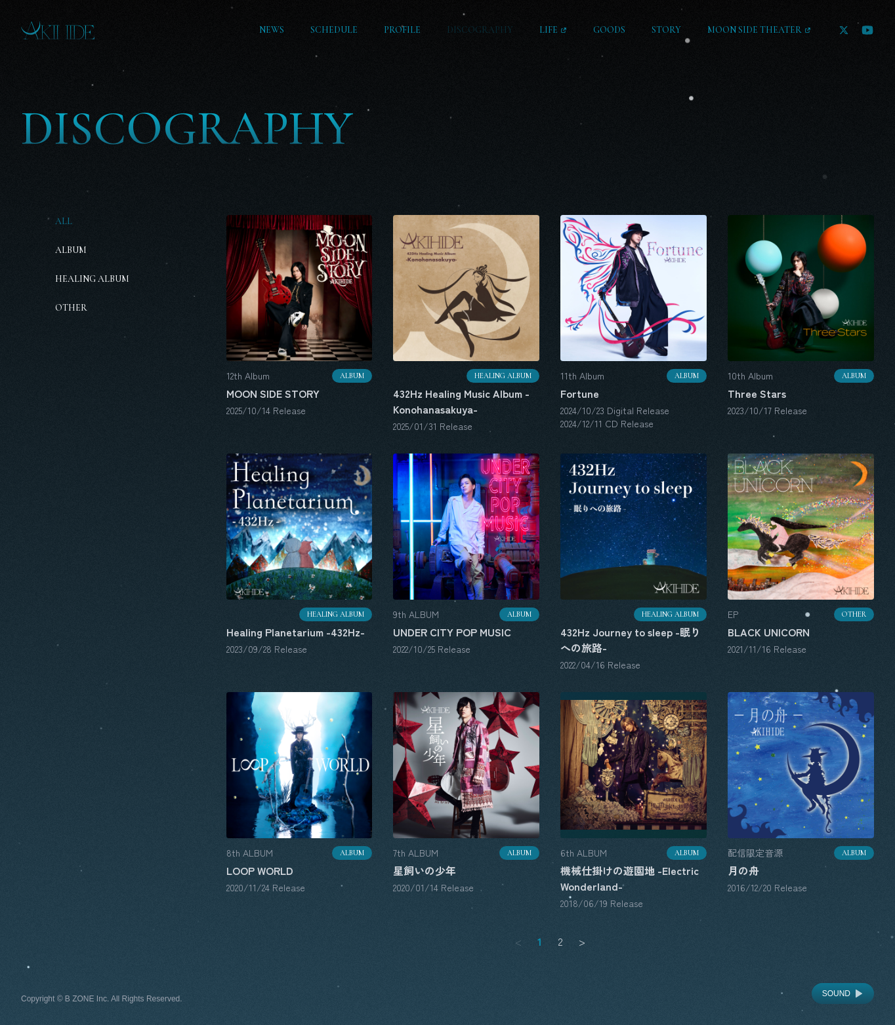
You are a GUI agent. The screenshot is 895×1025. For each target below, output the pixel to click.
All (63, 221)
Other (71, 307)
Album (71, 250)
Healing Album (92, 278)
